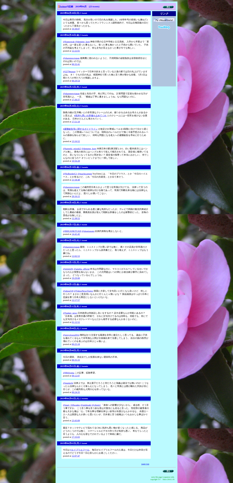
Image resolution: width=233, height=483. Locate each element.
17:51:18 (76, 121)
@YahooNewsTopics (83, 291)
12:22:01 (76, 51)
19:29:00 (76, 278)
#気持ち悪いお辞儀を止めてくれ (90, 115)
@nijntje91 (68, 269)
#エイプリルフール (79, 449)
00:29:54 (76, 80)
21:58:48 (76, 180)
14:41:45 (76, 234)
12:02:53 (76, 256)
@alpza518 (68, 291)
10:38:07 (76, 29)
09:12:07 (76, 375)
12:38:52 (76, 218)
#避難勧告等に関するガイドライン (80, 129)
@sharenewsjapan (71, 58)
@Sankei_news (70, 313)
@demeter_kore (82, 41)
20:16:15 (76, 196)
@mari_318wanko (71, 405)
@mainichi (68, 383)
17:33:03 (76, 437)
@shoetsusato (88, 231)
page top (145, 464)
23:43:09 (76, 420)
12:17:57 (76, 300)
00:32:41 (76, 64)
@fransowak (69, 41)
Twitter (62, 6)
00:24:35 (76, 392)
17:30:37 (76, 99)
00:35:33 (76, 360)
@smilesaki (86, 405)
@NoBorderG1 (70, 173)
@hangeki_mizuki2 (72, 148)
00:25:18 (76, 344)
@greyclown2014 (71, 335)
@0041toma (68, 372)
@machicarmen (85, 173)
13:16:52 (76, 141)
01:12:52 (76, 322)
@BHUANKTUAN (72, 231)
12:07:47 (76, 456)
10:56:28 (76, 161)
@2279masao (69, 71)
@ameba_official (82, 269)
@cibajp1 (96, 405)
